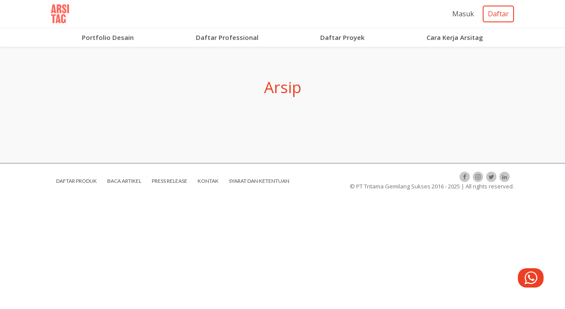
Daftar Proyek (342, 37)
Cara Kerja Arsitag (455, 37)
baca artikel (124, 181)
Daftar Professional (227, 37)
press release (169, 181)
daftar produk (76, 181)
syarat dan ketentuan (259, 181)
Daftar (498, 13)
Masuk (463, 13)
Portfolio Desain (108, 37)
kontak (208, 181)
